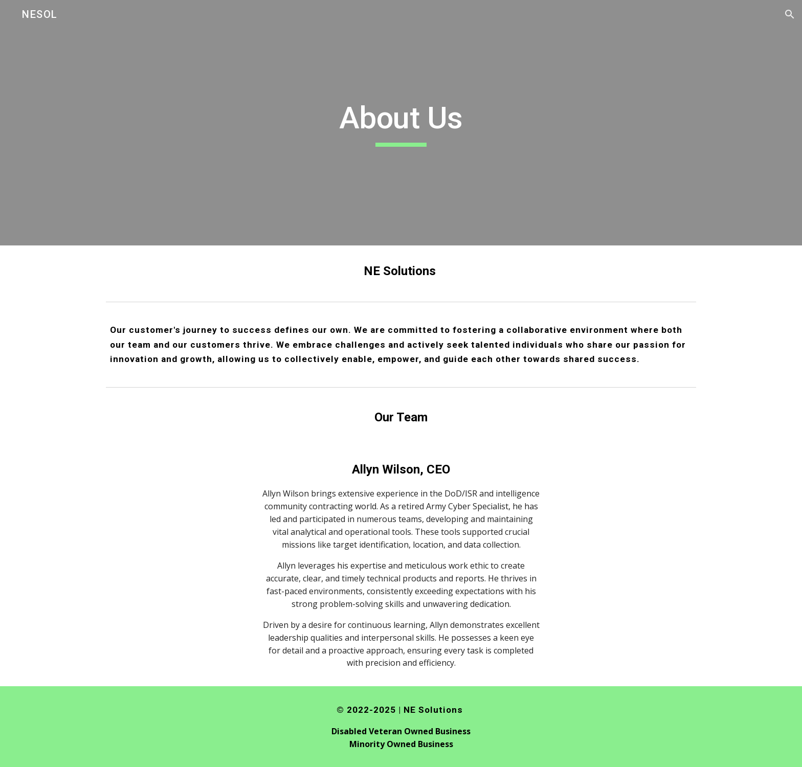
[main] (401, 123)
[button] (789, 14)
